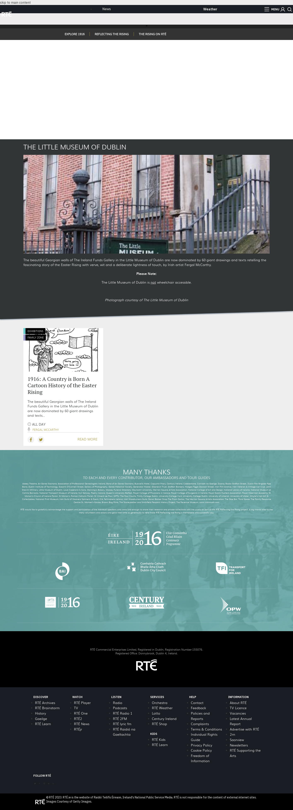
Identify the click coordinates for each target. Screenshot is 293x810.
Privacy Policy (201, 745)
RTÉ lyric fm (122, 723)
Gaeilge (41, 718)
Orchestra (159, 702)
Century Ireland (164, 718)
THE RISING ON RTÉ (152, 34)
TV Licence (238, 707)
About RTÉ (238, 702)
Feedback (198, 707)
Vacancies (238, 713)
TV (76, 707)
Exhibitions (35, 331)
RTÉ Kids (158, 739)
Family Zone (36, 337)
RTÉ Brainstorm (47, 707)
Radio (117, 702)
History (40, 713)
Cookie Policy (201, 750)
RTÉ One (81, 713)
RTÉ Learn (43, 723)
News (106, 9)
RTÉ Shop (159, 723)
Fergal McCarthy (46, 430)
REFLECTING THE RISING (112, 34)
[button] (282, 9)
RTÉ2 (78, 718)
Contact (197, 702)
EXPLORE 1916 (75, 34)
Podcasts (120, 707)
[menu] (271, 9)
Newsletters (239, 745)
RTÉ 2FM (120, 718)
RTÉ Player (82, 702)
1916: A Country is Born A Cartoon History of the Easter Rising (62, 385)
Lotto (156, 713)
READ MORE (87, 439)
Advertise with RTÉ (244, 729)
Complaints (200, 723)
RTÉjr (78, 729)
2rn (232, 734)
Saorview (237, 739)
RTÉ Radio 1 (122, 713)
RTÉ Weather (162, 707)
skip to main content (15, 2)
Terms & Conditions (206, 729)
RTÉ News (81, 723)
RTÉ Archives (45, 702)
